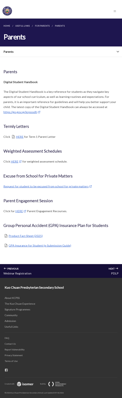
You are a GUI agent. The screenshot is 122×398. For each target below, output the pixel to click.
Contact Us (10, 343)
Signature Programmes (17, 309)
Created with (21, 384)
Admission (10, 320)
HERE (20, 136)
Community (11, 315)
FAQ (7, 338)
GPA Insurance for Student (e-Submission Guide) (40, 245)
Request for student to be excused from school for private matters (46, 186)
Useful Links (11, 326)
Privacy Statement (14, 355)
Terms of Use (11, 361)
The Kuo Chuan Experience (20, 303)
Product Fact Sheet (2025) (26, 235)
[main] (61, 148)
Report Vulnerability (15, 349)
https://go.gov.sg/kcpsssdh (20, 112)
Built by (55, 384)
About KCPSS (12, 297)
